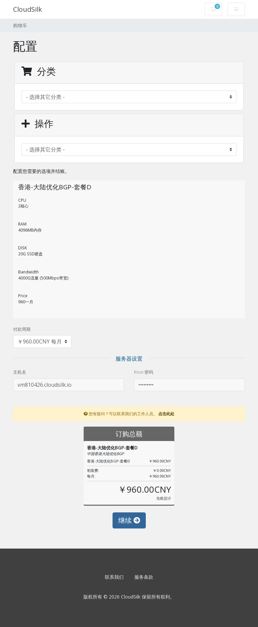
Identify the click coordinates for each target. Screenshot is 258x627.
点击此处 (166, 413)
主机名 (19, 372)
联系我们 (114, 577)
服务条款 (143, 577)
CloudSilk (27, 9)
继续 (129, 520)
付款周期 (22, 329)
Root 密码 (143, 372)
